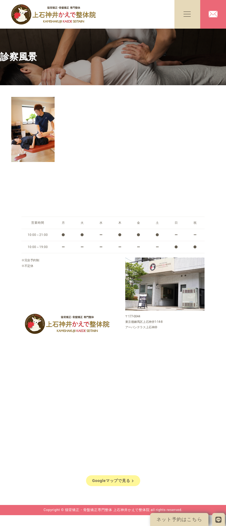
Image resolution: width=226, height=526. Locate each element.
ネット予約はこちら (179, 519)
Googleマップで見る (113, 480)
